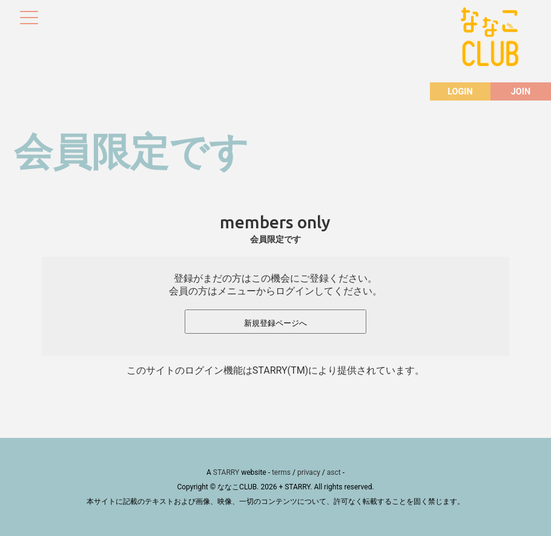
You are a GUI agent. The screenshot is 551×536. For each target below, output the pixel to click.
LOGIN (459, 92)
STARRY (226, 472)
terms (281, 472)
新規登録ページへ (275, 323)
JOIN (520, 92)
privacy (308, 472)
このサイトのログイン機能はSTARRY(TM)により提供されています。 (275, 370)
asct (334, 472)
